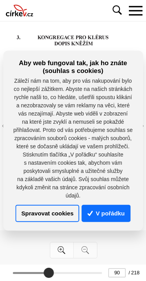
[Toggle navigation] (135, 10)
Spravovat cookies (47, 213)
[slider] (49, 273)
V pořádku (106, 213)
